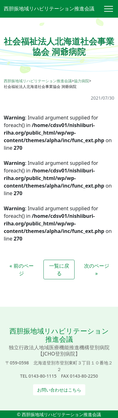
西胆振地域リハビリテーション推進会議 (49, 8)
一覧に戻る (59, 269)
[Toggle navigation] (111, 9)
